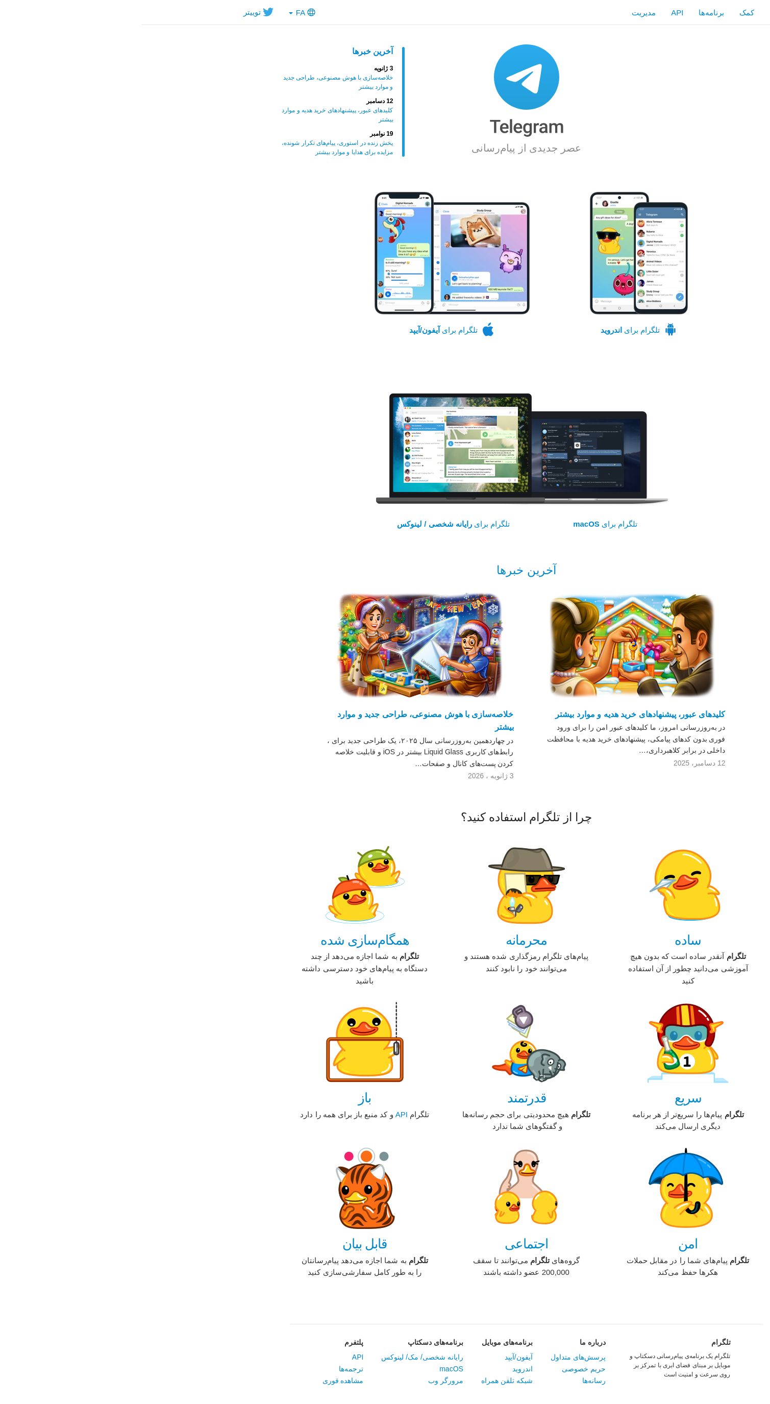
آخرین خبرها (231, 51)
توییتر (117, 12)
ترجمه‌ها (209, 1369)
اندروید (381, 1369)
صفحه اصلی (648, 12)
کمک (605, 12)
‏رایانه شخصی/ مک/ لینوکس (280, 1357)
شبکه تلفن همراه (365, 1380)
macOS (310, 1369)
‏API (260, 1114)
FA (161, 12)
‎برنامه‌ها (570, 12)
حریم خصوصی (442, 1369)
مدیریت (502, 12)
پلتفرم (212, 1342)
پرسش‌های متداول (436, 1357)
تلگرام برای (498, 264)
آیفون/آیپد (377, 1357)
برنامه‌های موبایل (365, 1342)
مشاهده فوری (201, 1380)
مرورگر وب (304, 1380)
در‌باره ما (451, 1342)
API (536, 12)
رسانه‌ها (452, 1380)
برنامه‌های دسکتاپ (294, 1342)
